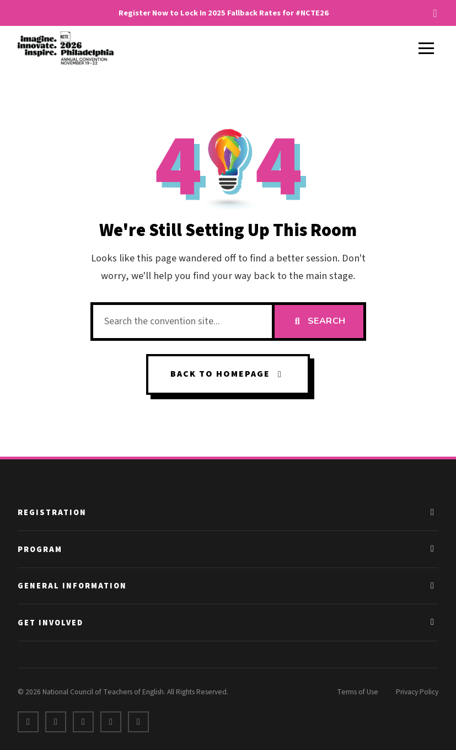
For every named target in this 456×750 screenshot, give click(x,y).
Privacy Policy (417, 692)
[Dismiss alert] (435, 13)
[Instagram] (110, 721)
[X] (55, 721)
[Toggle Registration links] (432, 513)
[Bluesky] (138, 721)
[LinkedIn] (83, 721)
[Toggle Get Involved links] (432, 623)
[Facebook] (28, 721)
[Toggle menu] (426, 48)
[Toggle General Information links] (432, 586)
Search (319, 321)
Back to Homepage (228, 374)
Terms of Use (357, 692)
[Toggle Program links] (432, 549)
